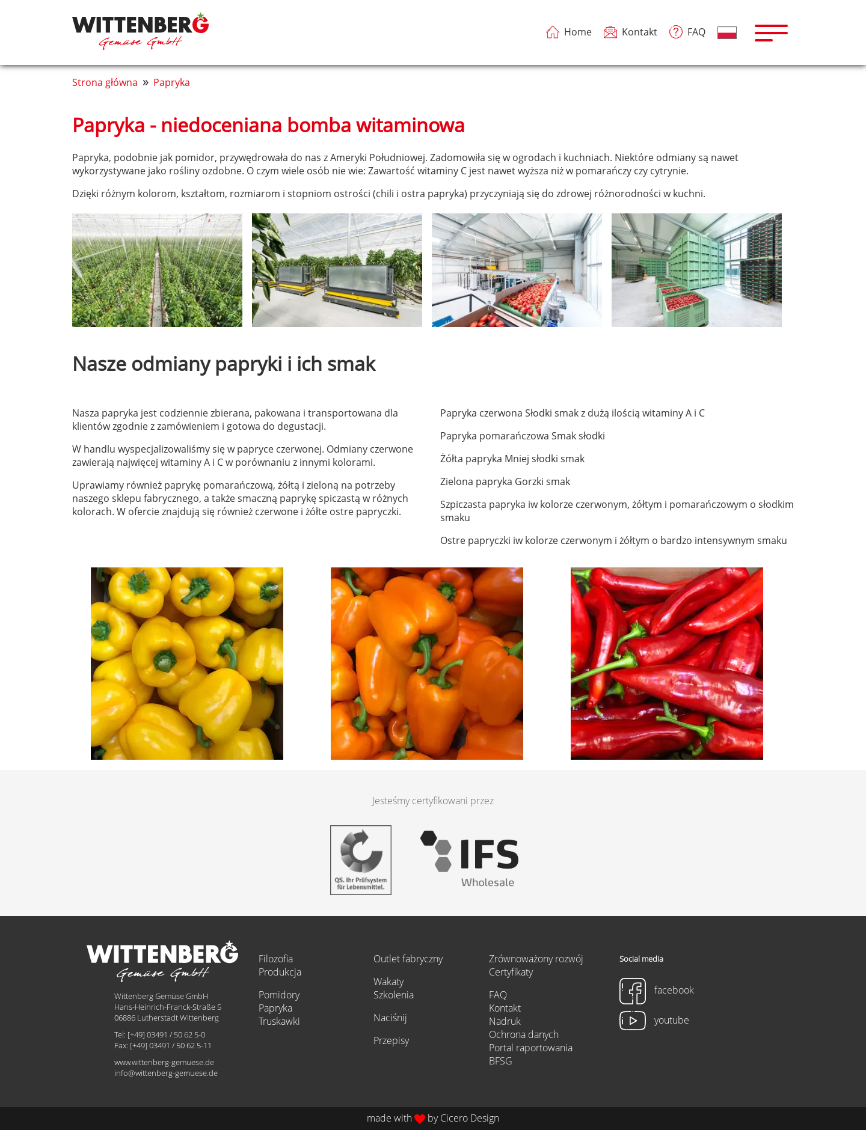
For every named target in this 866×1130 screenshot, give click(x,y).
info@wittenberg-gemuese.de (166, 1072)
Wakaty (388, 981)
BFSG (500, 1060)
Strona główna (105, 82)
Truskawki (279, 1021)
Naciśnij (390, 1017)
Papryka (171, 82)
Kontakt (505, 1008)
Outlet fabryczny (408, 958)
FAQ (498, 994)
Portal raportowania (531, 1047)
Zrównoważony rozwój (536, 958)
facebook (656, 990)
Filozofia (276, 958)
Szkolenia (393, 994)
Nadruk (505, 1021)
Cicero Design (469, 1118)
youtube (654, 1020)
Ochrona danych (524, 1034)
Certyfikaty (511, 972)
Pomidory (279, 994)
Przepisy (391, 1040)
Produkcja (280, 972)
